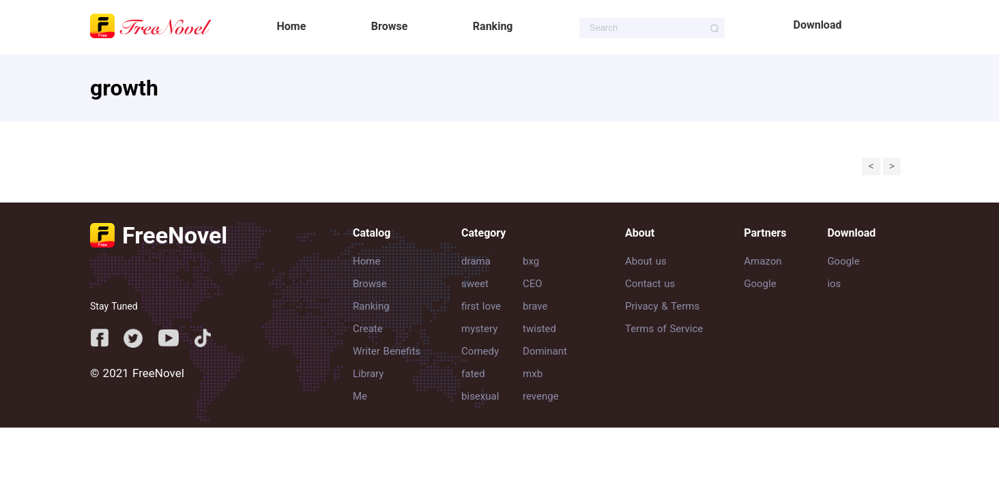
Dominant (545, 351)
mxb (532, 374)
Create (368, 329)
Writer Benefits (386, 351)
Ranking (493, 26)
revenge (541, 396)
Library (368, 374)
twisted (539, 329)
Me (360, 396)
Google (760, 284)
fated (473, 374)
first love (481, 306)
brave (535, 306)
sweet (475, 284)
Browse (389, 26)
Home (291, 26)
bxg (531, 261)
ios (834, 284)
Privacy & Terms (662, 306)
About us (646, 261)
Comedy (480, 351)
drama (476, 261)
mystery (479, 329)
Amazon (762, 261)
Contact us (650, 284)
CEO (532, 284)
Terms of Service (664, 329)
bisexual (480, 396)
